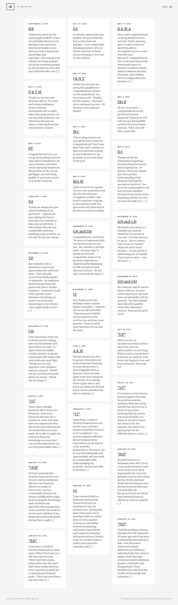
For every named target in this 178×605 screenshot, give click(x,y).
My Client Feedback (10, 6)
